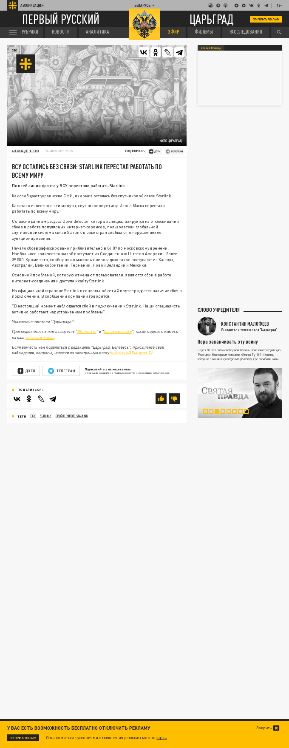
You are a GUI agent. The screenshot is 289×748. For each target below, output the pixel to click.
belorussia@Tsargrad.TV (131, 352)
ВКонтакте (86, 331)
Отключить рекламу (266, 19)
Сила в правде (211, 47)
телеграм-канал (40, 337)
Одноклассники (118, 331)
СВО (14, 50)
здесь (161, 737)
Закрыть (264, 728)
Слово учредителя (219, 310)
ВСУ (33, 416)
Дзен (26, 371)
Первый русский (60, 19)
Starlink (45, 416)
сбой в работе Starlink (72, 416)
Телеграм (61, 371)
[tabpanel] (240, 393)
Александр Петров (25, 151)
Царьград (212, 19)
